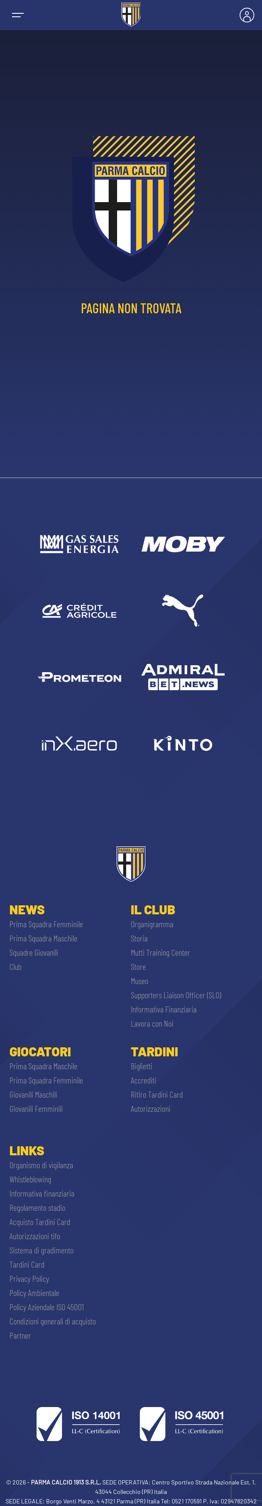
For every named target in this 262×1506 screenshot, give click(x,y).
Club (15, 966)
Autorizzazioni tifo (34, 1236)
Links (26, 1150)
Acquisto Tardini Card (39, 1221)
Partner (20, 1335)
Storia (139, 938)
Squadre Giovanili (33, 952)
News (27, 909)
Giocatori (40, 1051)
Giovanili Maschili (33, 1094)
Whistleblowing (30, 1179)
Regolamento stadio (37, 1207)
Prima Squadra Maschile (43, 938)
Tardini (154, 1051)
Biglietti (141, 1066)
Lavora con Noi (152, 1023)
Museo (139, 980)
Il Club (153, 909)
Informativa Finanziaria (164, 1009)
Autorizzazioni (150, 1108)
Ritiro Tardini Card (157, 1094)
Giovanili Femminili (36, 1108)
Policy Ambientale (34, 1292)
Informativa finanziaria (41, 1193)
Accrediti (143, 1080)
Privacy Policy (29, 1278)
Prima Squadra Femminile (46, 924)
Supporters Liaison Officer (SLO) (176, 995)
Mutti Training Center (160, 952)
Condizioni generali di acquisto (52, 1321)
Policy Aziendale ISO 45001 (46, 1307)
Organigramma (152, 924)
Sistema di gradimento (41, 1250)
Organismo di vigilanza (41, 1165)
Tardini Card (26, 1264)
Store (138, 966)
